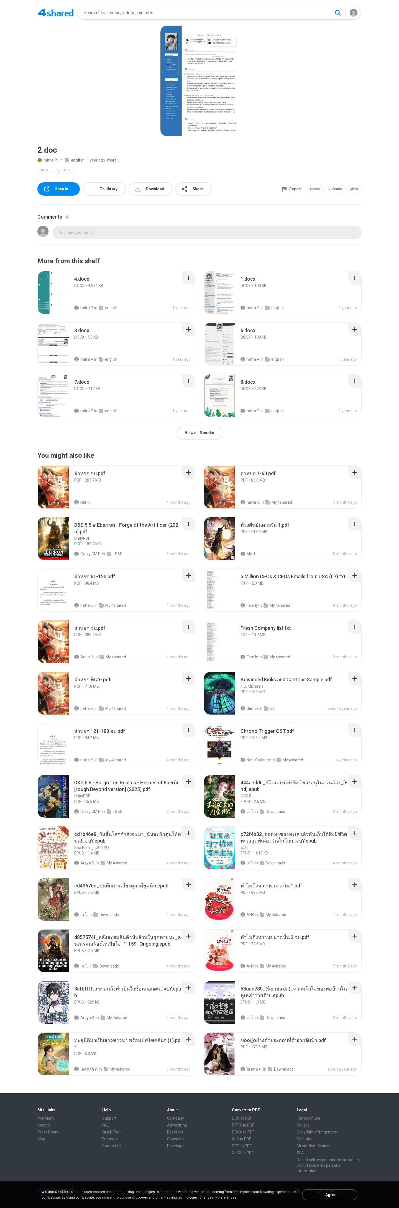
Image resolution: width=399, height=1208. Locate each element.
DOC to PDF (242, 1118)
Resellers (175, 1132)
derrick (250, 708)
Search (43, 1125)
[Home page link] (55, 13)
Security (304, 1139)
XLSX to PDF (243, 1153)
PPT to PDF (242, 1146)
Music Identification (314, 1146)
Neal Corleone (256, 760)
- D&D (114, 554)
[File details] (59, 292)
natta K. (250, 502)
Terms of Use (308, 1118)
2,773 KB (63, 170)
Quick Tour (111, 1132)
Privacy (303, 1125)
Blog (41, 1139)
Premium (45, 1118)
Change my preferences (218, 1197)
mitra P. (47, 160)
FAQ (105, 1125)
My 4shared (278, 502)
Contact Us (111, 1146)
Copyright (175, 1139)
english (75, 160)
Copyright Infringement (317, 1132)
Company (175, 1118)
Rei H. (82, 502)
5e (269, 708)
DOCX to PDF (243, 1132)
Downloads (272, 811)
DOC (44, 170)
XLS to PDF (241, 1139)
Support (109, 1118)
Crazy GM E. (87, 554)
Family (249, 605)
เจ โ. (247, 811)
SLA (300, 1153)
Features (110, 1139)
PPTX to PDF (243, 1125)
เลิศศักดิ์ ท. (86, 1069)
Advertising (177, 1125)
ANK (247, 914)
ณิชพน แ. (251, 1069)
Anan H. (84, 657)
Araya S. (84, 863)
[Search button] (337, 12)
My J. (248, 554)
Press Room (48, 1132)
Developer (176, 1146)
